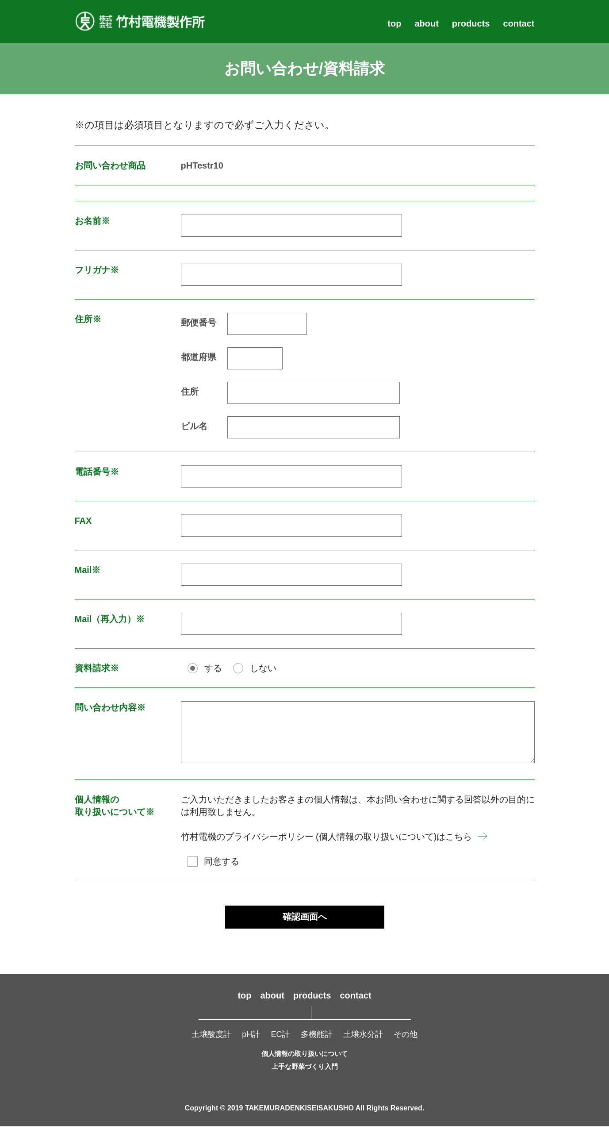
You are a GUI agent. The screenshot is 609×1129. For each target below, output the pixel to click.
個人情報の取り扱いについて (304, 1056)
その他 (405, 1037)
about (426, 23)
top (394, 23)
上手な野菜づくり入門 (305, 1069)
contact (518, 23)
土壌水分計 (363, 1037)
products (471, 23)
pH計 (251, 1037)
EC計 (280, 1037)
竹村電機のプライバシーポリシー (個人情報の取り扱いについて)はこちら (326, 836)
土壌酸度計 (211, 1037)
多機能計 (317, 1037)
